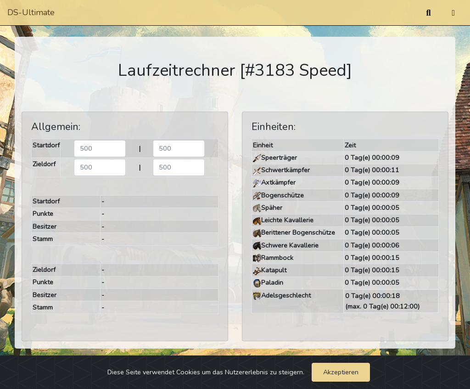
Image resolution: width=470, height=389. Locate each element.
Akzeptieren (340, 372)
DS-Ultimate (31, 12)
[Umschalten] (453, 13)
